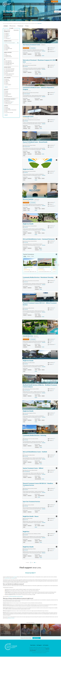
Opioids (6, 91)
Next (34, 562)
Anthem (6, 49)
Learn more (40, 23)
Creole (6, 113)
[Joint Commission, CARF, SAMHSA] (54, 92)
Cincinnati (15, 576)
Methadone (7, 100)
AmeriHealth (7, 47)
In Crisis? (57, 11)
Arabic (6, 111)
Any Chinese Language (9, 112)
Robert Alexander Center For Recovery (44, 267)
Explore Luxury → (36, 638)
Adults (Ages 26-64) (8, 62)
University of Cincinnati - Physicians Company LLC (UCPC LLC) (39, 61)
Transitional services (8, 75)
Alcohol (6, 92)
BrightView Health (28, 547)
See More (43, 55)
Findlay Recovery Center (28, 267)
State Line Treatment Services (31, 501)
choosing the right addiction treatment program (15, 596)
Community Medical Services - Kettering (34, 435)
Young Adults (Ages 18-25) (9, 63)
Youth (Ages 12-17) (8, 64)
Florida (32, 256)
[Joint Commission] (54, 202)
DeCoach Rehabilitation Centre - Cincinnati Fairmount (39, 239)
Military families (8, 85)
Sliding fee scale (8, 55)
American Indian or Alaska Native (10, 109)
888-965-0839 (26, 202)
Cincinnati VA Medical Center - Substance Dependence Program (38, 88)
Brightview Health (28, 169)
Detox (6, 37)
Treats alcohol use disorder (9, 68)
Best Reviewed (21, 25)
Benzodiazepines (8, 93)
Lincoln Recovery (28, 336)
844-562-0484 (26, 339)
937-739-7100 (26, 439)
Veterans (6, 83)
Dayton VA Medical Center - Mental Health (35, 142)
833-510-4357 (26, 534)
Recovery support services (9, 73)
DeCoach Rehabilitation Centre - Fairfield (35, 452)
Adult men (7, 79)
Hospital (6, 34)
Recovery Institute (28, 199)
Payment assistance (8, 56)
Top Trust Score (13, 25)
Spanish (6, 107)
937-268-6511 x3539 (27, 146)
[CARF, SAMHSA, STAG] (54, 47)
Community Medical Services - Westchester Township (38, 277)
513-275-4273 (26, 489)
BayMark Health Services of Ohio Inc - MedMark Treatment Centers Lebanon (40, 386)
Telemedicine (7, 38)
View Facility (33, 202)
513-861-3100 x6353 (27, 93)
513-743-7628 (26, 242)
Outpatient (7, 35)
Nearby (27, 25)
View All (6, 87)
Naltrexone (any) (8, 103)
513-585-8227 (26, 66)
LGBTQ (6, 81)
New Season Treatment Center (31, 44)
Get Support (39, 645)
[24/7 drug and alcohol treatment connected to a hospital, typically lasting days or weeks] (8, 34)
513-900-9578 (26, 309)
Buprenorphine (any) (8, 101)
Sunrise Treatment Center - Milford (33, 468)
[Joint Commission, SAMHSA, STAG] (54, 225)
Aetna (6, 44)
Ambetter (6, 46)
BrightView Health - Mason (30, 516)
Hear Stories (48, 1)
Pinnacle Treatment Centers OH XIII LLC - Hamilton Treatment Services (38, 484)
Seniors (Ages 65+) (8, 60)
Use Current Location (8, 15)
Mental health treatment (9, 71)
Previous (27, 562)
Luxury (6, 72)
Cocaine (6, 95)
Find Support (55, 1)
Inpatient (6, 33)
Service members (8, 84)
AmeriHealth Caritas (8, 48)
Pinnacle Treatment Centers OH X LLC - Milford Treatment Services (40, 304)
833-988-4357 (26, 172)
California (28, 256)
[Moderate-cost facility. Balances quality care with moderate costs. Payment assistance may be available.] (24, 63)
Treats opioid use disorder (9, 70)
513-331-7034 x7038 (27, 390)
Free (6, 54)
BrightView (26, 531)
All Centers (5, 25)
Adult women (7, 80)
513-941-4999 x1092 (27, 471)
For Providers (45, 645)
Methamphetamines (8, 96)
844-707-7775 (26, 519)
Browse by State (29, 573)
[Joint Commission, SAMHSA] (54, 362)
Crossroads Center (28, 116)
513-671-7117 (26, 281)
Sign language (7, 108)
